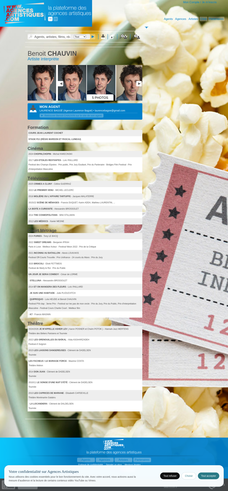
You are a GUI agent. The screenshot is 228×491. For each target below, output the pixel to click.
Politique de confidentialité (91, 464)
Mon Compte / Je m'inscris (200, 2)
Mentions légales (133, 464)
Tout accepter (208, 475)
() (78, 110)
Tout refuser (170, 475)
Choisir (189, 475)
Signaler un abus (114, 464)
